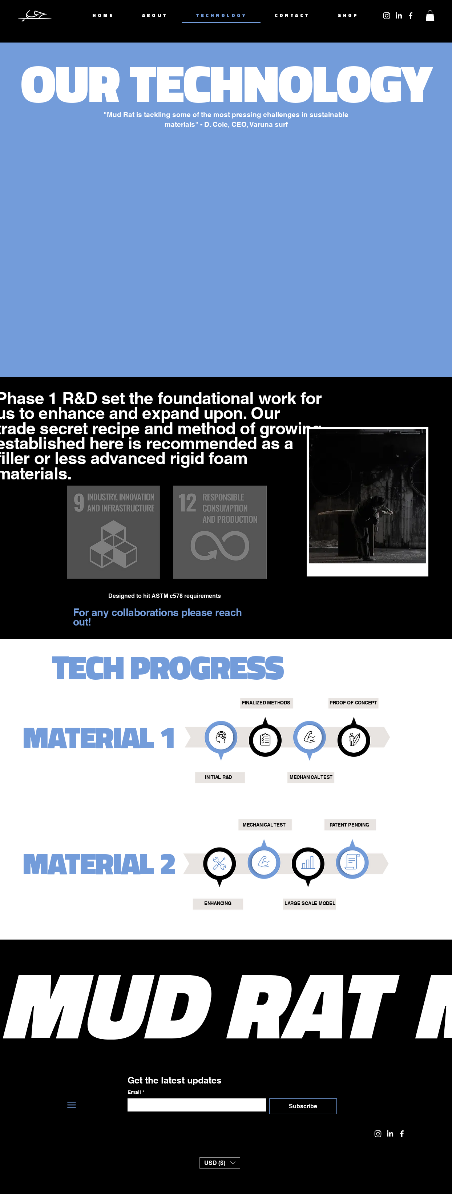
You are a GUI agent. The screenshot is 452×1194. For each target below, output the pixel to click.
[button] (430, 15)
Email (136, 1092)
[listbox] (219, 1163)
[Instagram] (386, 15)
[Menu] (71, 1105)
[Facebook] (410, 15)
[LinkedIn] (398, 15)
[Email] (195, 1104)
